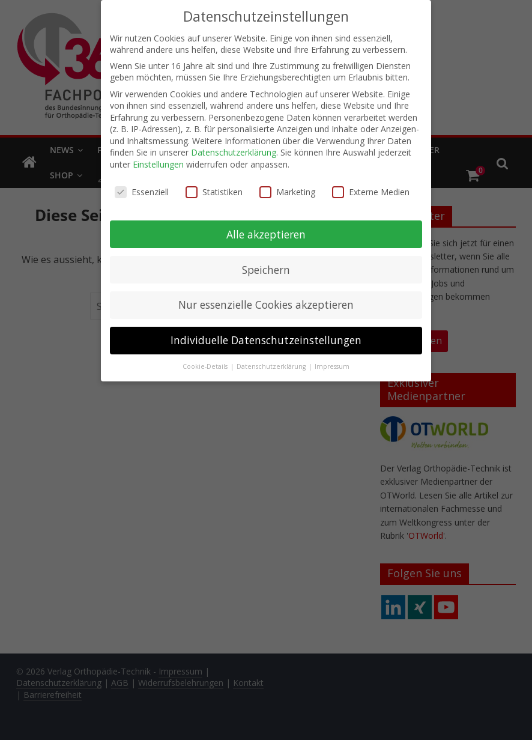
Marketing (287, 190)
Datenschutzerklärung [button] (272, 366)
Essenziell (142, 190)
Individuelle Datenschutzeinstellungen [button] (266, 339)
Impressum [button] (332, 366)
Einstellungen (158, 163)
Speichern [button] (266, 268)
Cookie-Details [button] (206, 366)
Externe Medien (371, 190)
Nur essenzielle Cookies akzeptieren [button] (266, 304)
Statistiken (214, 190)
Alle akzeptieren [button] (266, 233)
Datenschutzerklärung (233, 151)
